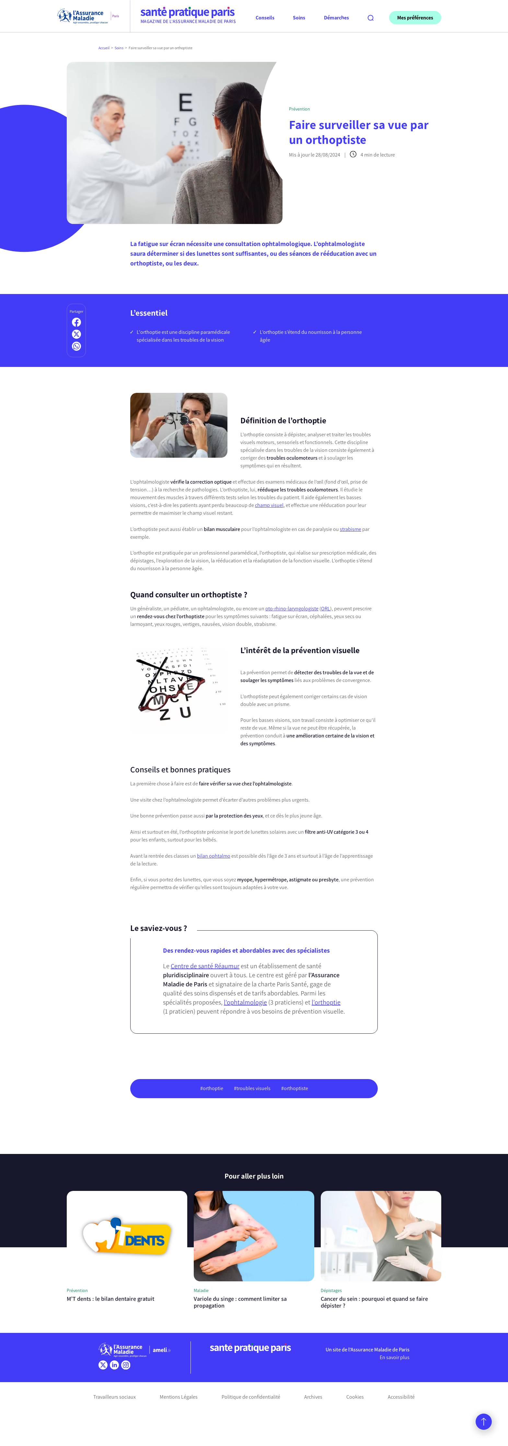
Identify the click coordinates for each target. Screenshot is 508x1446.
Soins (119, 48)
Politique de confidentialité (251, 1397)
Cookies (355, 1397)
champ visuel (269, 505)
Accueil (104, 48)
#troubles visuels (252, 1088)
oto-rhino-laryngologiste (291, 608)
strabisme (350, 529)
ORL (325, 608)
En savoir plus (395, 1357)
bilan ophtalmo (213, 856)
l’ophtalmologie (245, 1002)
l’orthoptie (326, 1002)
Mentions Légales (179, 1397)
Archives (313, 1397)
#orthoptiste (294, 1088)
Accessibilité (401, 1397)
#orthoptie (211, 1088)
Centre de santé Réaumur (205, 966)
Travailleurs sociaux (114, 1397)
